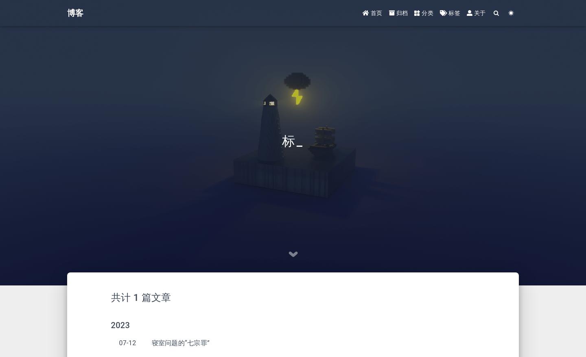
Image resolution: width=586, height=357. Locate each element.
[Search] (496, 13)
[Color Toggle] (511, 13)
